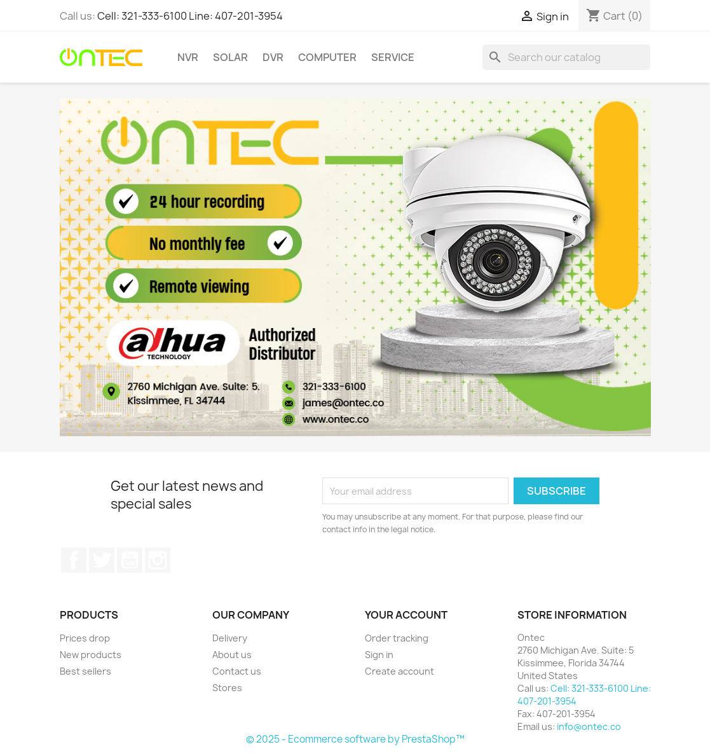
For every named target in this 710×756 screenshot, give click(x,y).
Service (392, 57)
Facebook (73, 560)
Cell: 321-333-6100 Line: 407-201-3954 (190, 16)
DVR (273, 57)
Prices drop (85, 638)
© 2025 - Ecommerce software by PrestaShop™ (355, 739)
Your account (406, 615)
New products (90, 655)
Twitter (101, 560)
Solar (230, 57)
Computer (327, 57)
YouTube (129, 560)
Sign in (379, 655)
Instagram (157, 560)
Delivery (229, 638)
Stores (227, 688)
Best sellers (85, 671)
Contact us (236, 671)
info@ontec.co (589, 726)
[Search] (566, 57)
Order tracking (396, 638)
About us (232, 655)
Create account (399, 671)
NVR (187, 57)
